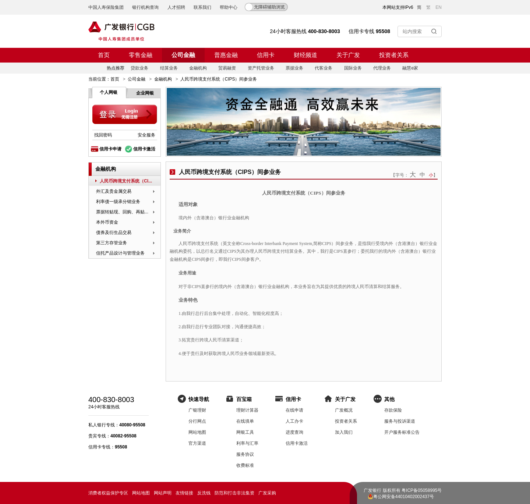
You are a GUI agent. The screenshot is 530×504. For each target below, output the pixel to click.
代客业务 (323, 68)
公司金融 (183, 55)
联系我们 (202, 7)
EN (438, 7)
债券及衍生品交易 (113, 232)
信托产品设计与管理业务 (120, 253)
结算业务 (169, 68)
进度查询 (294, 432)
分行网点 (197, 421)
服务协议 (245, 454)
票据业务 (294, 68)
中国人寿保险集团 (106, 7)
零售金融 (140, 55)
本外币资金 (107, 222)
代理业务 (382, 68)
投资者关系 (394, 55)
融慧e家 (410, 68)
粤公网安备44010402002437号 (403, 496)
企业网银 (145, 93)
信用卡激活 (144, 149)
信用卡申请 (110, 149)
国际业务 (353, 68)
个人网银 (108, 92)
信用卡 (266, 55)
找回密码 (103, 135)
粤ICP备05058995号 (422, 490)
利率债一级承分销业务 (118, 201)
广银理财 (197, 410)
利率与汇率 (247, 443)
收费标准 (245, 465)
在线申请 (294, 410)
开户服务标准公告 (402, 432)
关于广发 (348, 55)
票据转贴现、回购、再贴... (122, 211)
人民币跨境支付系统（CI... (126, 181)
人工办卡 (294, 421)
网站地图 (197, 432)
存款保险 (393, 410)
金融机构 (198, 68)
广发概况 (344, 410)
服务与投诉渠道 (399, 421)
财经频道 (305, 55)
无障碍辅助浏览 (269, 7)
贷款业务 (139, 68)
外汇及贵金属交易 (113, 191)
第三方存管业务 (111, 242)
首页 (104, 55)
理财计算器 (247, 410)
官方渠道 (197, 443)
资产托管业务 (261, 68)
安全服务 (146, 135)
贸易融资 (227, 68)
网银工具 (245, 432)
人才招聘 (176, 7)
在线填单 (245, 421)
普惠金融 (226, 55)
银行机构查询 (145, 7)
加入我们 (344, 432)
